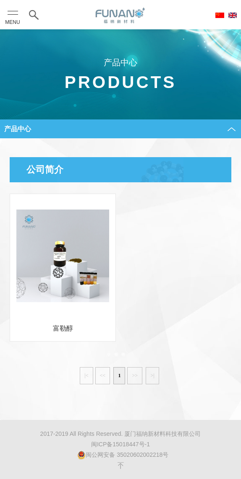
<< (103, 375)
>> (135, 375)
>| (152, 375)
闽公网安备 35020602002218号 (122, 455)
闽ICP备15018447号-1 (120, 444)
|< (86, 375)
